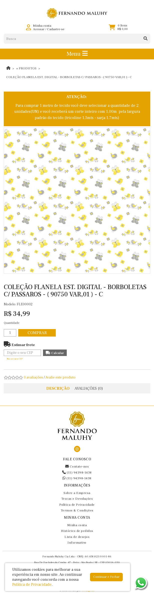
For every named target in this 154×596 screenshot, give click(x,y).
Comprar (37, 333)
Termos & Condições (77, 510)
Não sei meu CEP (14, 359)
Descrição (58, 388)
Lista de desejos (77, 537)
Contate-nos (77, 467)
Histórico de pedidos (77, 531)
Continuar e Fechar (106, 577)
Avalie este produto (60, 377)
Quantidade (12, 323)
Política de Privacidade (77, 505)
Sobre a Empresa (77, 493)
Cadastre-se (55, 29)
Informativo (77, 543)
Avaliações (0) (88, 388)
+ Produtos (26, 68)
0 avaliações (33, 377)
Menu (77, 54)
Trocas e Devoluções (77, 499)
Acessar (38, 29)
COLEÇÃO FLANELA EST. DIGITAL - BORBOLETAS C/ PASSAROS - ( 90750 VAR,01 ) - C (69, 77)
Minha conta (77, 525)
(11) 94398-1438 (77, 473)
